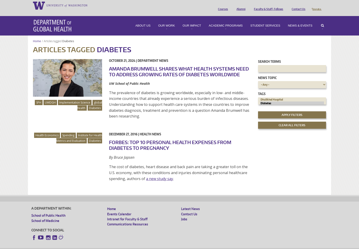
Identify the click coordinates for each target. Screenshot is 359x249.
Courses (222, 5)
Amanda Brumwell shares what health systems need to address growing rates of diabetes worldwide (179, 65)
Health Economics (47, 129)
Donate (316, 5)
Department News (153, 54)
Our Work (166, 19)
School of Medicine (45, 214)
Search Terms (269, 55)
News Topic (267, 71)
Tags (262, 87)
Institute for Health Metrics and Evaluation (79, 131)
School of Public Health (48, 209)
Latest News (190, 202)
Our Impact (192, 19)
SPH (38, 96)
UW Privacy (92, 245)
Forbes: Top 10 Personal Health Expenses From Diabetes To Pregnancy (170, 139)
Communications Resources (127, 218)
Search (322, 19)
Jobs (184, 213)
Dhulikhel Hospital (292, 93)
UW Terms (110, 245)
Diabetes (68, 35)
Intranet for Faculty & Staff (127, 213)
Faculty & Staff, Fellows (267, 5)
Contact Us (297, 5)
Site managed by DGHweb (138, 245)
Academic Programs (226, 19)
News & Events (300, 19)
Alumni (239, 5)
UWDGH (50, 96)
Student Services (265, 19)
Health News (150, 128)
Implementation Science (74, 96)
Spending (68, 129)
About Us (142, 19)
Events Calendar (119, 208)
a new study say (159, 172)
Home (37, 35)
